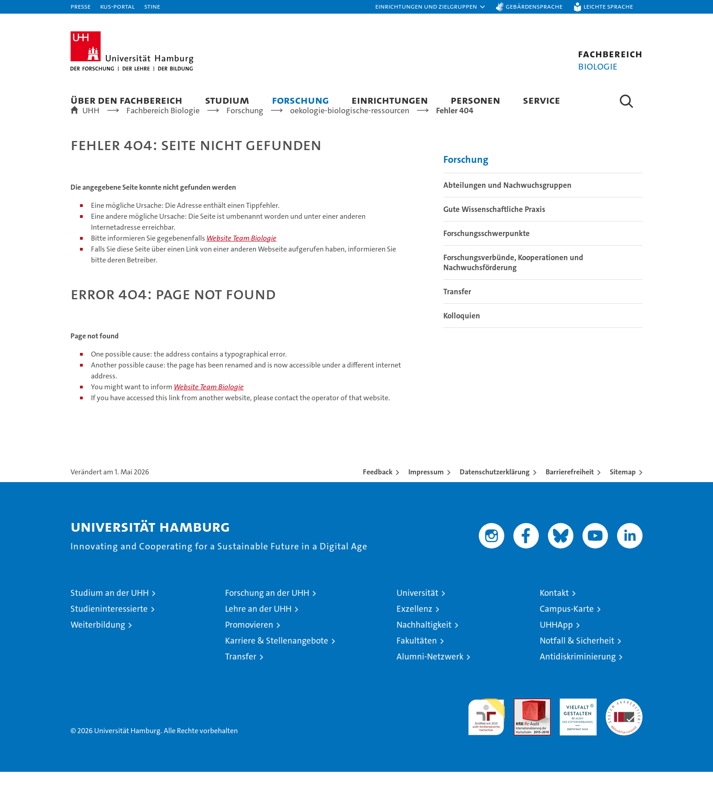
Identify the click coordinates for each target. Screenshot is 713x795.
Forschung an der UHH (267, 616)
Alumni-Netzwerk (430, 679)
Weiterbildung (97, 648)
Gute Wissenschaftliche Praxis (494, 232)
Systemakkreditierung (624, 726)
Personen (475, 99)
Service (541, 99)
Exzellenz (414, 632)
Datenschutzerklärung (495, 495)
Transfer (457, 315)
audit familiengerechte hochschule (486, 736)
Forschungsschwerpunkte (486, 257)
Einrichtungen (389, 99)
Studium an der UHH (109, 616)
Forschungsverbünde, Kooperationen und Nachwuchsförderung (513, 286)
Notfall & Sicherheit (577, 663)
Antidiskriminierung (578, 679)
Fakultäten (417, 663)
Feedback (377, 495)
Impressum (426, 495)
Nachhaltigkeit (424, 648)
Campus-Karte (567, 632)
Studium (227, 99)
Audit (522, 726)
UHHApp (556, 648)
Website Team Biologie (241, 261)
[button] (430, 7)
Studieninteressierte (109, 632)
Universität (417, 616)
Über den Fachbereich (126, 99)
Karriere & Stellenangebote (276, 663)
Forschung (300, 99)
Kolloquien (461, 339)
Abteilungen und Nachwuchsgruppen (507, 208)
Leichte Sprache (608, 6)
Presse (80, 6)
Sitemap (623, 495)
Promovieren (249, 648)
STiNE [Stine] (152, 6)
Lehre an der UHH (258, 632)
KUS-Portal (117, 6)
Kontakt (554, 616)
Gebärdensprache (534, 6)
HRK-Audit (576, 726)
